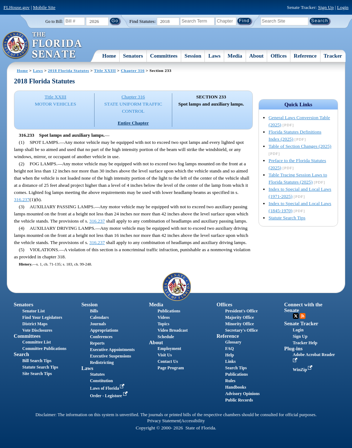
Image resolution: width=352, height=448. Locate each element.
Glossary (233, 342)
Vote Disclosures (37, 330)
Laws (214, 56)
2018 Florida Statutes (68, 70)
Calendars (99, 317)
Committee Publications (44, 348)
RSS (302, 316)
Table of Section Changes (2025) (300, 146)
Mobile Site (44, 7)
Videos (164, 317)
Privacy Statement (163, 420)
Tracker (333, 56)
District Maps (34, 323)
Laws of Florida (108, 388)
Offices (279, 56)
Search (21, 354)
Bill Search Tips (36, 360)
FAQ (229, 348)
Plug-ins (293, 348)
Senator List (33, 310)
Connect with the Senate (303, 307)
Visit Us (165, 354)
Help (229, 354)
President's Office (241, 310)
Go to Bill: (54, 21)
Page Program (171, 367)
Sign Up (326, 7)
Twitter (296, 316)
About (256, 56)
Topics (163, 323)
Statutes (97, 374)
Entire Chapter (133, 123)
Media (235, 56)
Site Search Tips (37, 373)
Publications (169, 310)
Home (109, 56)
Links (230, 361)
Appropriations (104, 330)
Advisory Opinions (242, 393)
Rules (230, 380)
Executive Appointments (112, 349)
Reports (97, 343)
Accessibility (193, 420)
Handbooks (235, 387)
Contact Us (168, 361)
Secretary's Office (241, 330)
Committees (164, 56)
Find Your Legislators (42, 317)
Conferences (101, 336)
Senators (133, 56)
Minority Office (239, 323)
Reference (305, 56)
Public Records (239, 400)
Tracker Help (305, 342)
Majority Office (239, 317)
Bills (94, 310)
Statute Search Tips (287, 217)
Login (342, 7)
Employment (169, 348)
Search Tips (236, 367)
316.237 (21, 199)
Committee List (36, 342)
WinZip (303, 369)
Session (192, 56)
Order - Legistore (109, 395)
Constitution (101, 380)
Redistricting (102, 362)
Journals (98, 323)
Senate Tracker (301, 323)
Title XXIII (105, 70)
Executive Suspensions (110, 356)
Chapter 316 (133, 70)
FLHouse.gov (17, 7)
